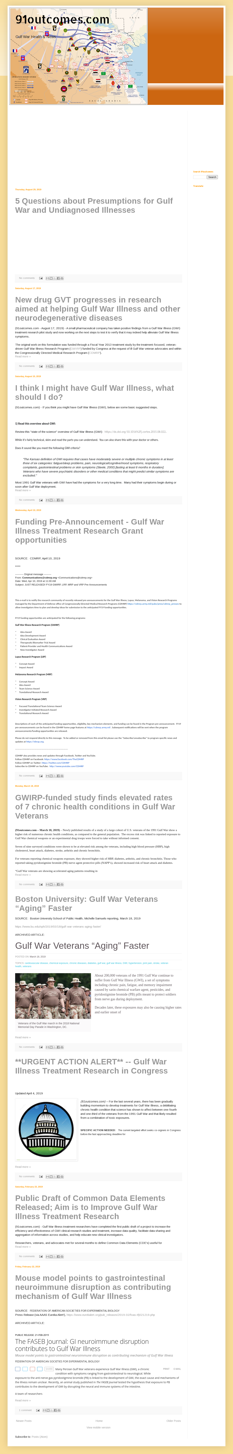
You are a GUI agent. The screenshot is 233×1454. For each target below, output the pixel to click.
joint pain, (148, 963)
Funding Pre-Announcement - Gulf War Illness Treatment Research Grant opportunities (89, 530)
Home (99, 1420)
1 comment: (26, 1410)
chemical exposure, (59, 963)
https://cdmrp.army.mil (98, 727)
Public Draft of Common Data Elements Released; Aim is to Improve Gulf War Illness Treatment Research (90, 1207)
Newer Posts (24, 1420)
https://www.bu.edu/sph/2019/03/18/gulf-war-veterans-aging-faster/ (58, 926)
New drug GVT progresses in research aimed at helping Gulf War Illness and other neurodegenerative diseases (97, 308)
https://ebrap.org (35, 741)
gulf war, (102, 963)
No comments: (27, 278)
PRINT (166, 1369)
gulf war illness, (115, 963)
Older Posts (174, 1420)
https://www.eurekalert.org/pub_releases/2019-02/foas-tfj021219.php (111, 1314)
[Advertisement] (35, 146)
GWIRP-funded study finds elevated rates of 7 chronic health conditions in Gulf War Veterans (95, 806)
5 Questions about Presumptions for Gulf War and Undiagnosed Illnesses (94, 205)
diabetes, (93, 963)
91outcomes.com (62, 19)
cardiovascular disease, (37, 963)
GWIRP (75, 348)
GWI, (126, 963)
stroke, (157, 963)
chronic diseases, (79, 963)
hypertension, (136, 963)
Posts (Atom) (40, 1436)
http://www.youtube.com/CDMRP (66, 766)
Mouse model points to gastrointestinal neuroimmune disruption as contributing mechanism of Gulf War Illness (93, 1287)
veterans (27, 966)
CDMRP (94, 352)
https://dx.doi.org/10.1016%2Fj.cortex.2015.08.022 (135, 431)
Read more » (23, 356)
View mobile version (98, 1427)
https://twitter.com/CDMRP (56, 762)
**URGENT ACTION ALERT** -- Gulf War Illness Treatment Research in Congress (91, 1066)
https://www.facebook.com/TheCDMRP (64, 759)
